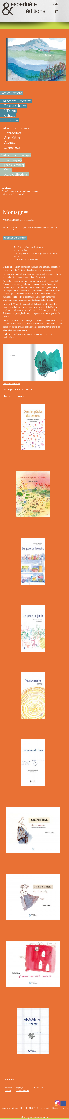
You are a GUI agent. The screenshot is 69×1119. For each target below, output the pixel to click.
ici (23, 194)
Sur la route (37, 1087)
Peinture (8, 1087)
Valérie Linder (11, 219)
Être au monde (22, 1090)
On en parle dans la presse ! (19, 389)
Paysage (19, 1087)
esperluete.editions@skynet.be (54, 1108)
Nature (8, 1090)
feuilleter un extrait (11, 383)
